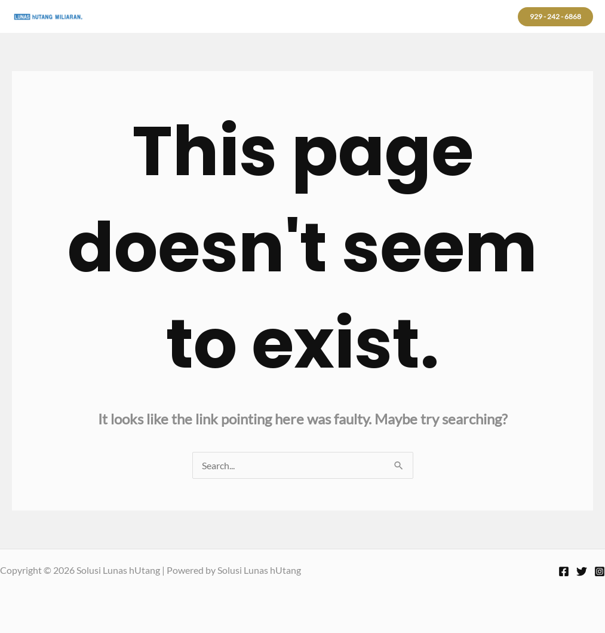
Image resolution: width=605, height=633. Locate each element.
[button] (555, 16)
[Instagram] (599, 571)
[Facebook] (563, 571)
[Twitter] (581, 571)
